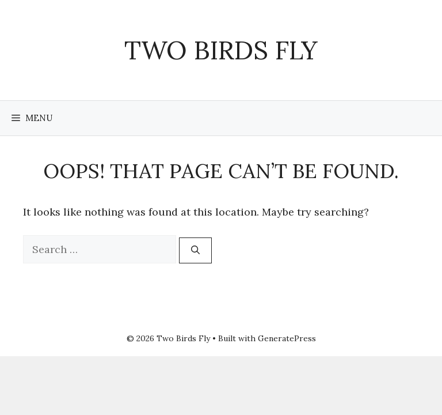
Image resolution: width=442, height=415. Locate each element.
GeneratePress (287, 338)
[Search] (195, 250)
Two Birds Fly (221, 49)
